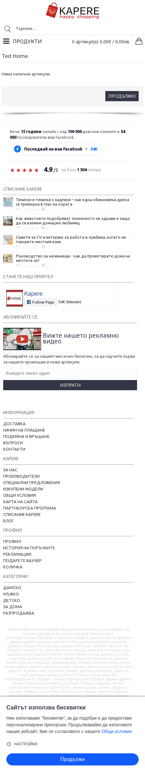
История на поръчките (29, 548)
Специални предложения (31, 482)
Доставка (14, 423)
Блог (8, 520)
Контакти (14, 449)
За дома (12, 606)
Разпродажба (18, 613)
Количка (13, 567)
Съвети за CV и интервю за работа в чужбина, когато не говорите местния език (71, 239)
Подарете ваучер (22, 560)
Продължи (122, 96)
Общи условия (19, 495)
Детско (11, 600)
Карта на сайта (20, 501)
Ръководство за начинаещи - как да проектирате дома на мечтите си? (73, 258)
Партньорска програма (29, 508)
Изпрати (70, 385)
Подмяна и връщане (26, 436)
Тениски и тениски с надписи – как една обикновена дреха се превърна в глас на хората (72, 201)
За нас (10, 470)
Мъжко (11, 594)
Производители (21, 476)
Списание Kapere (22, 514)
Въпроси (13, 442)
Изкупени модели (23, 489)
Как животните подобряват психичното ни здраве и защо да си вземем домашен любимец (73, 220)
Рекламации (17, 554)
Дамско (12, 587)
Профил (12, 541)
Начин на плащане (24, 430)
